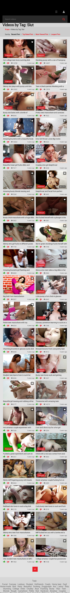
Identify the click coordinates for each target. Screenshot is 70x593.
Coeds (47, 584)
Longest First (55, 34)
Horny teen (56, 584)
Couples (62, 591)
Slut (37, 591)
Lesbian (21, 584)
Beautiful (28, 586)
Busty (51, 588)
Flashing (44, 588)
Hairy (20, 586)
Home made (5, 586)
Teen (64, 588)
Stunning (7, 588)
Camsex (12, 584)
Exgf (65, 584)
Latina (60, 586)
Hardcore (44, 591)
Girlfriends (39, 584)
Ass (54, 586)
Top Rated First (27, 34)
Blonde (6, 591)
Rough (14, 591)
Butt (14, 586)
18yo (58, 588)
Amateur (53, 591)
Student (29, 584)
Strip (67, 586)
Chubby (30, 588)
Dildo (23, 588)
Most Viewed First (42, 34)
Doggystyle (46, 586)
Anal (37, 588)
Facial (5, 584)
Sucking (36, 586)
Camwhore (22, 591)
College (16, 588)
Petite (31, 591)
